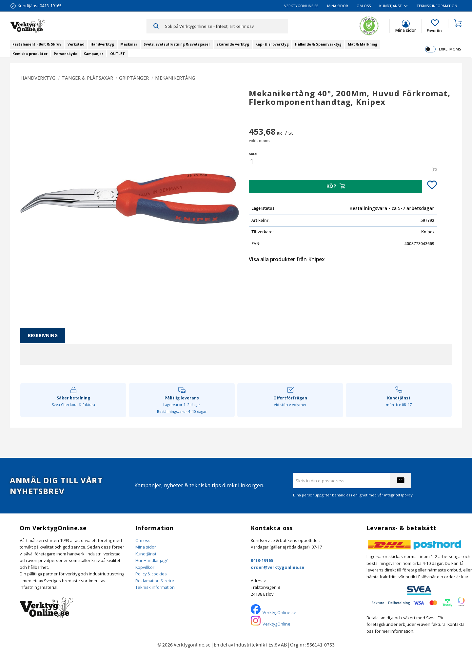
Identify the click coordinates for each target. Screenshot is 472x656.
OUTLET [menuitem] (117, 53)
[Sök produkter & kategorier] (226, 26)
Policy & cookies (151, 574)
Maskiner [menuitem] (128, 44)
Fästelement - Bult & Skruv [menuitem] (36, 44)
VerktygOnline (276, 624)
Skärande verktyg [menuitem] (232, 44)
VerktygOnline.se (279, 612)
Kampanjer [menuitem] (93, 53)
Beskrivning (43, 335)
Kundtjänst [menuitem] (390, 5)
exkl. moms (450, 49)
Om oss (142, 540)
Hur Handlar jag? (151, 560)
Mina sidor (145, 547)
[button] (435, 26)
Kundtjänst (145, 554)
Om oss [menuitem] (364, 5)
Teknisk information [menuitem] (437, 5)
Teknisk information (155, 587)
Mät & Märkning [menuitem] (362, 44)
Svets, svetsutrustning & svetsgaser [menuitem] (177, 44)
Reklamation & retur (154, 581)
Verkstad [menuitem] (76, 44)
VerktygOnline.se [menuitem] (301, 5)
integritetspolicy (398, 494)
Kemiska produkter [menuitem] (30, 53)
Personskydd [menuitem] (65, 53)
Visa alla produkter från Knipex (287, 259)
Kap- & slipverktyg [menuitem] (272, 44)
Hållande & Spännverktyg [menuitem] (318, 44)
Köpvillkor (144, 567)
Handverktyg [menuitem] (102, 44)
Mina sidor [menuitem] (337, 5)
